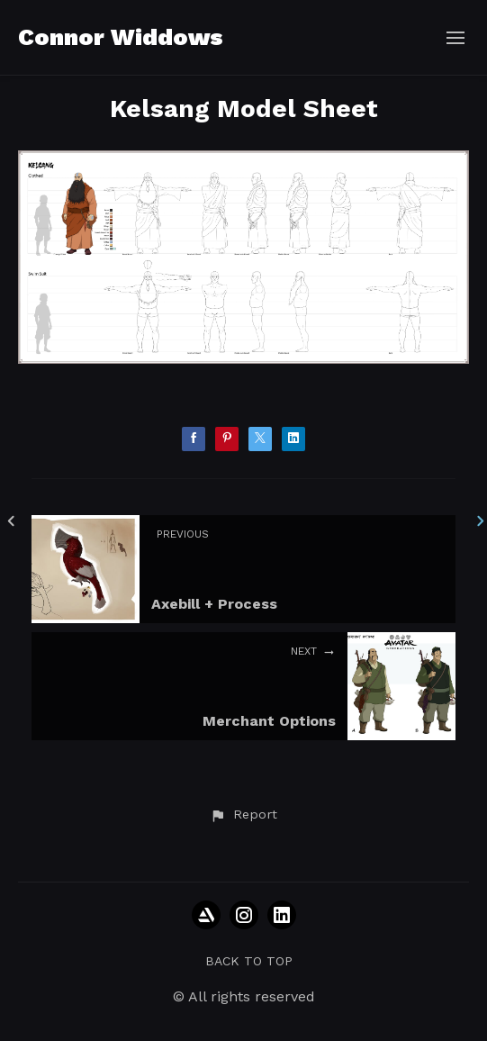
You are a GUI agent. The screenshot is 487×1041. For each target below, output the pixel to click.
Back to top (249, 961)
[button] (243, 815)
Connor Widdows (120, 36)
